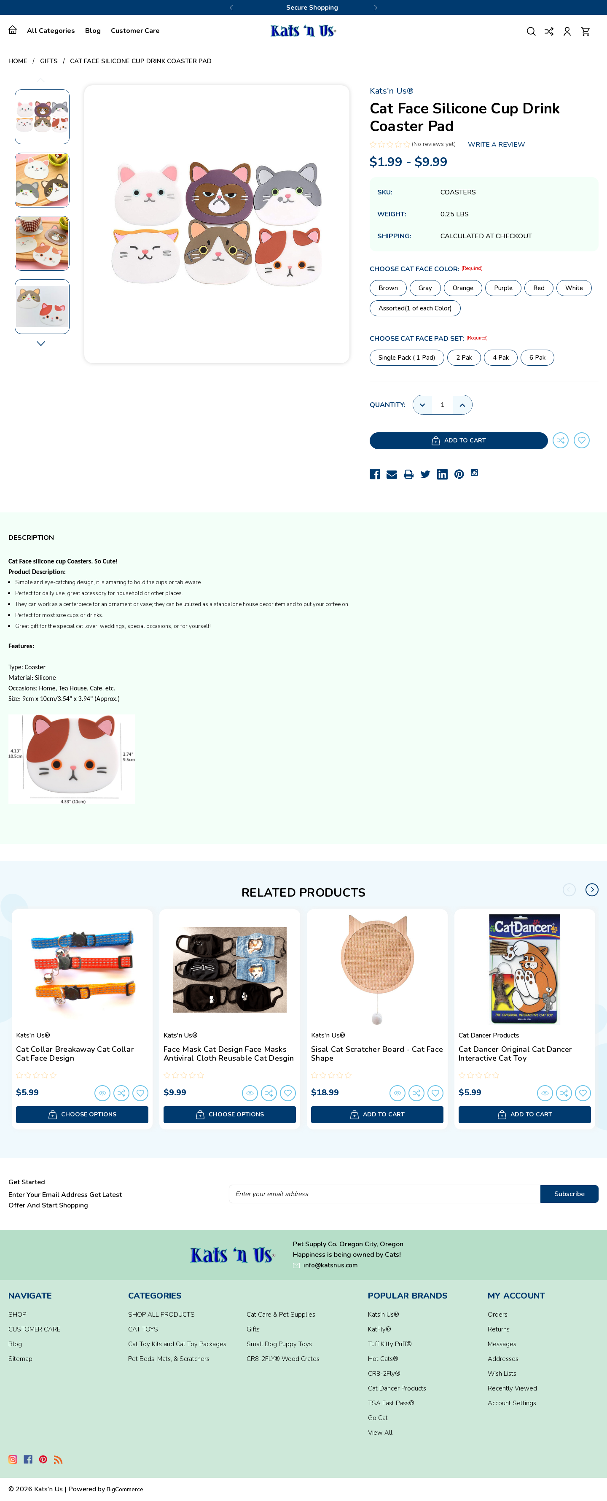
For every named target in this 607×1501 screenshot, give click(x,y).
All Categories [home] (51, 30)
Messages (502, 1344)
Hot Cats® (383, 1359)
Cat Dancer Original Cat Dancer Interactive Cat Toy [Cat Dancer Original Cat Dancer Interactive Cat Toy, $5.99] (515, 1054)
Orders (498, 1314)
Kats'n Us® (383, 1314)
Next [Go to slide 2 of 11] (40, 343)
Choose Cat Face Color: (426, 269)
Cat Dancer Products (397, 1388)
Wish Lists (502, 1373)
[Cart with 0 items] (585, 31)
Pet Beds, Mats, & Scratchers (168, 1359)
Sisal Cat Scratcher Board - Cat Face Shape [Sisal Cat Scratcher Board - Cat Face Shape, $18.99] (377, 1054)
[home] (15, 29)
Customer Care (135, 30)
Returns (499, 1329)
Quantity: (388, 405)
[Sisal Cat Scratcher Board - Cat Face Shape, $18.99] (377, 970)
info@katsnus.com (331, 1265)
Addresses (503, 1359)
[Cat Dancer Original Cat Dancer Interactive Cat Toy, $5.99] (524, 970)
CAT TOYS (143, 1329)
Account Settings (512, 1403)
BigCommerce (125, 1489)
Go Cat (378, 1418)
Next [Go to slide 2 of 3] (375, 7)
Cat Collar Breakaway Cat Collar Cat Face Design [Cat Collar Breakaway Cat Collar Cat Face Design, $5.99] (75, 1054)
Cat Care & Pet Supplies (281, 1314)
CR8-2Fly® (384, 1373)
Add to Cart (428, 441)
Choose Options (82, 1114)
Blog (93, 30)
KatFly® (379, 1329)
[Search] (531, 31)
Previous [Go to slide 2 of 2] (569, 890)
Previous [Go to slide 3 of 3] (231, 7)
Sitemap (20, 1359)
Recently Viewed (512, 1388)
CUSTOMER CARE (34, 1329)
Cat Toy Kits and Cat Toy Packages (177, 1344)
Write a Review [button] (496, 144)
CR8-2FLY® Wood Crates (283, 1359)
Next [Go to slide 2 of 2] (592, 890)
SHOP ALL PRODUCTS (161, 1314)
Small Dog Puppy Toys (279, 1344)
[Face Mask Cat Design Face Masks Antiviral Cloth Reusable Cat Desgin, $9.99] (229, 970)
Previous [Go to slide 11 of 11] (40, 80)
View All (380, 1432)
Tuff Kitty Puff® (390, 1344)
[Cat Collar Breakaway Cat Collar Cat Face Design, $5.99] (82, 970)
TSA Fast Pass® (391, 1403)
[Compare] (549, 31)
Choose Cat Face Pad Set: (429, 338)
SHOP (17, 1314)
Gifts (253, 1329)
